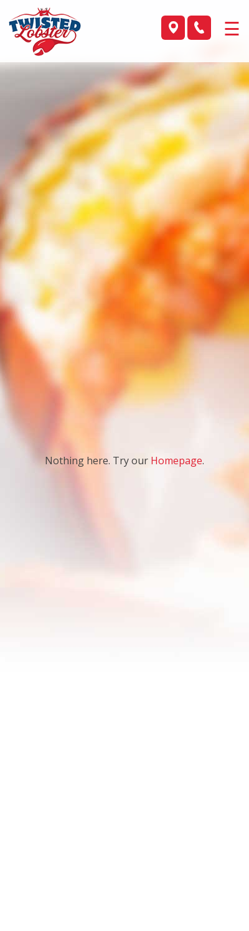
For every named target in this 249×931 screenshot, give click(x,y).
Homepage (176, 460)
